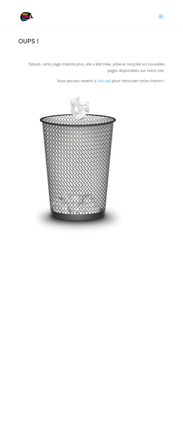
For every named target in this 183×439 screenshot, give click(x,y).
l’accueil (104, 80)
